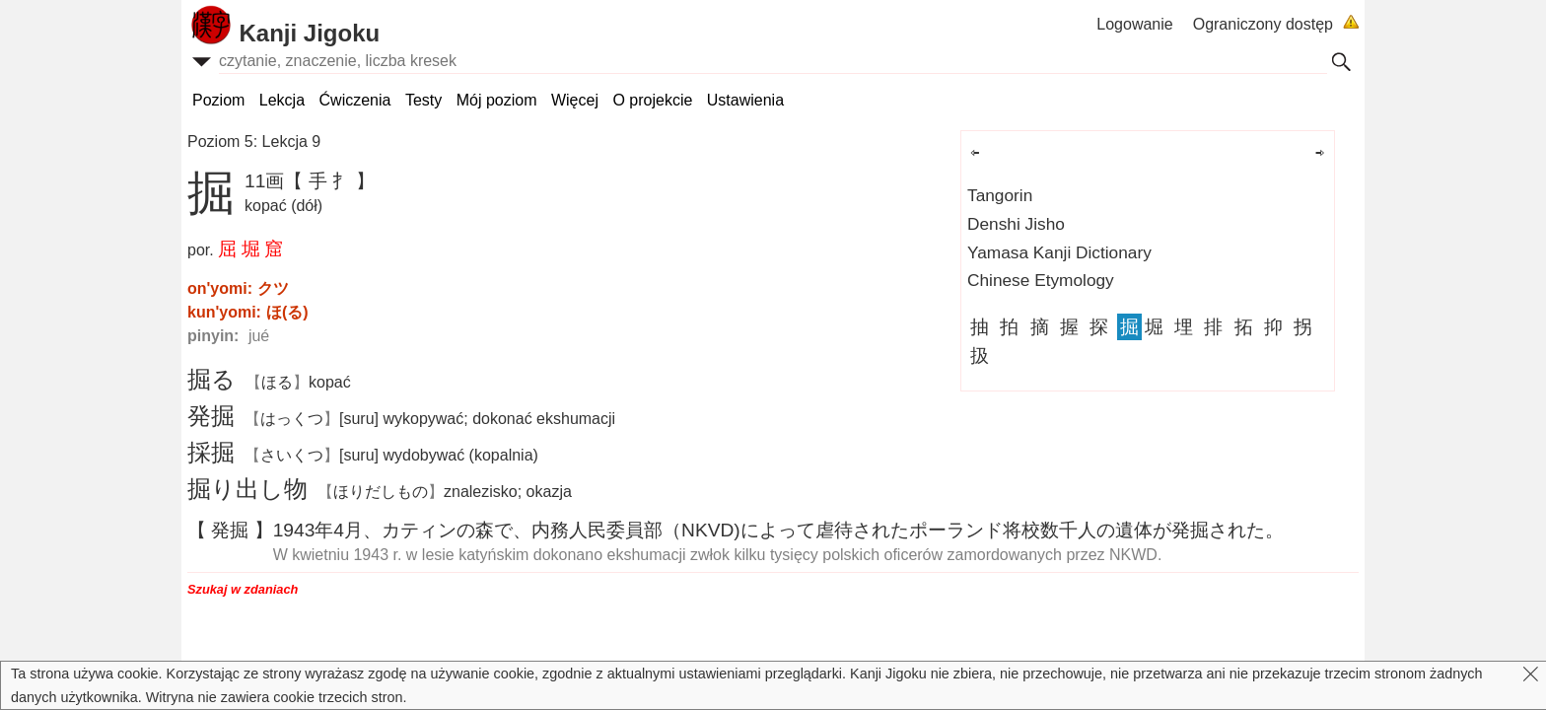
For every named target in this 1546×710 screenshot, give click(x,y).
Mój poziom (497, 100)
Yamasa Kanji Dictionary (1059, 252)
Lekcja (282, 100)
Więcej (574, 100)
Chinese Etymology (1040, 280)
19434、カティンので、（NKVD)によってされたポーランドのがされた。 (778, 530)
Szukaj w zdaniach (242, 589)
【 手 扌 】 (329, 181)
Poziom (218, 100)
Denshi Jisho (1016, 224)
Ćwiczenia (355, 100)
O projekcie (652, 100)
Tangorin (999, 195)
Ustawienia (745, 100)
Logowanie (1134, 24)
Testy (423, 100)
